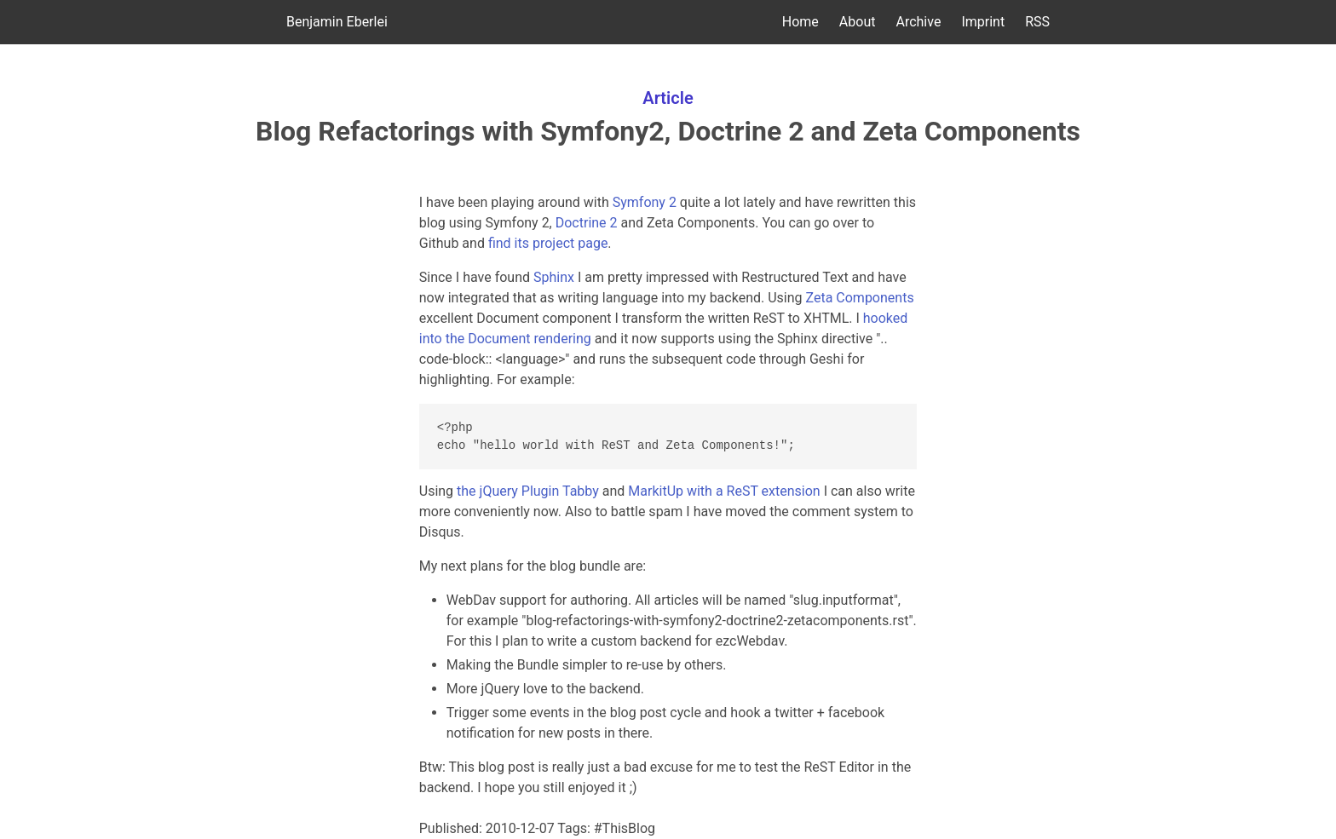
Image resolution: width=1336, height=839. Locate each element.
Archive (918, 22)
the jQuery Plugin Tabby (528, 491)
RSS (1037, 22)
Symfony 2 (645, 202)
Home (800, 22)
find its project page (548, 243)
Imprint (983, 22)
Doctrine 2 (587, 223)
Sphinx (553, 277)
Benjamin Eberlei (337, 22)
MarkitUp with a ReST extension (724, 491)
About (857, 22)
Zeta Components (860, 298)
